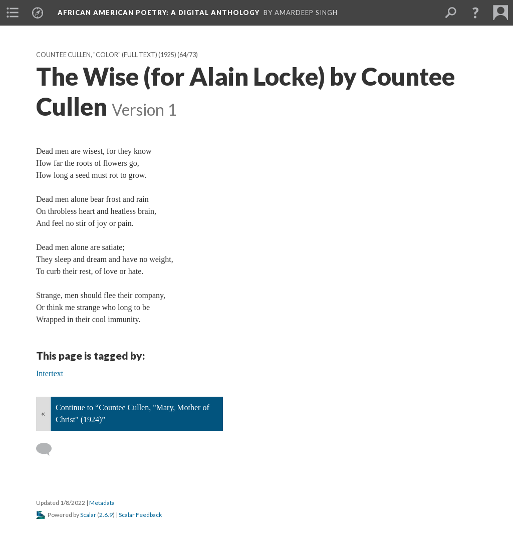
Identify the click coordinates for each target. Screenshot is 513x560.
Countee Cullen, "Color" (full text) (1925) (106, 55)
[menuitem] (12, 12)
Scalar (88, 514)
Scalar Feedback (140, 514)
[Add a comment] (48, 449)
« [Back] (43, 413)
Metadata (102, 502)
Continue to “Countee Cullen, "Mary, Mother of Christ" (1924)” (132, 413)
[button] (475, 12)
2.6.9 (106, 514)
